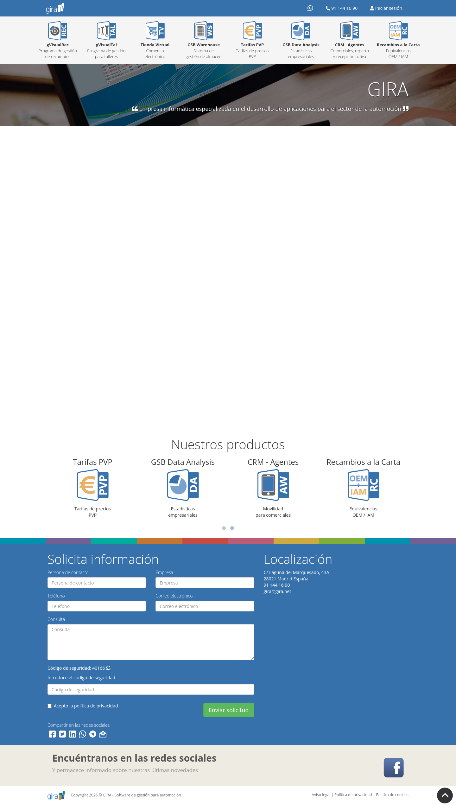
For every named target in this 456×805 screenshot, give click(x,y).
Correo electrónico (174, 596)
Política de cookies (392, 794)
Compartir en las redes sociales (79, 725)
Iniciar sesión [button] (386, 8)
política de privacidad (96, 706)
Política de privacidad (353, 794)
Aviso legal (321, 794)
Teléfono (56, 596)
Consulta (56, 619)
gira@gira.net (277, 591)
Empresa (164, 572)
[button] (108, 668)
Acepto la (83, 706)
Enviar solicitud (229, 710)
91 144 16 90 (342, 8)
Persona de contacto (68, 572)
